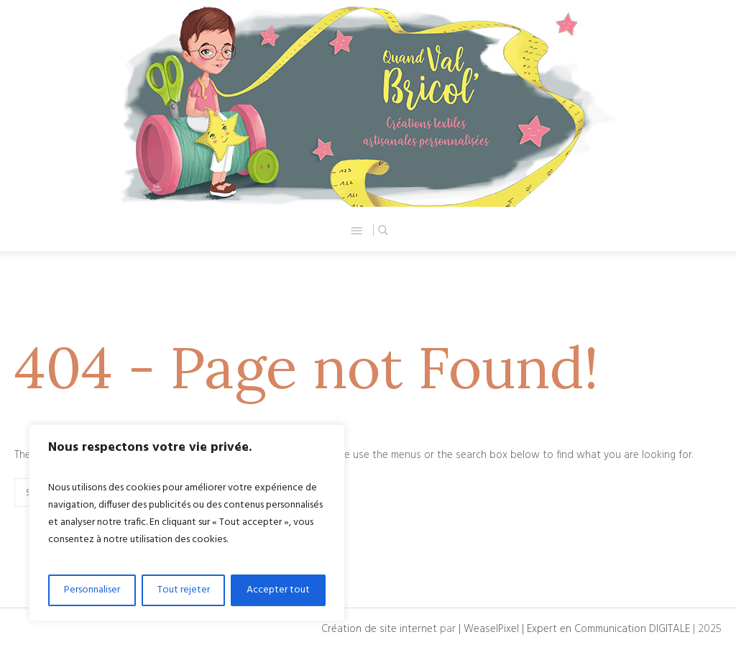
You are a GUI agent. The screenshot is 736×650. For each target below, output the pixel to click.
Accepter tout (278, 590)
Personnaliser (92, 590)
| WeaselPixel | (493, 629)
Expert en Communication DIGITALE (608, 629)
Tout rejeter (183, 590)
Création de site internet (379, 629)
